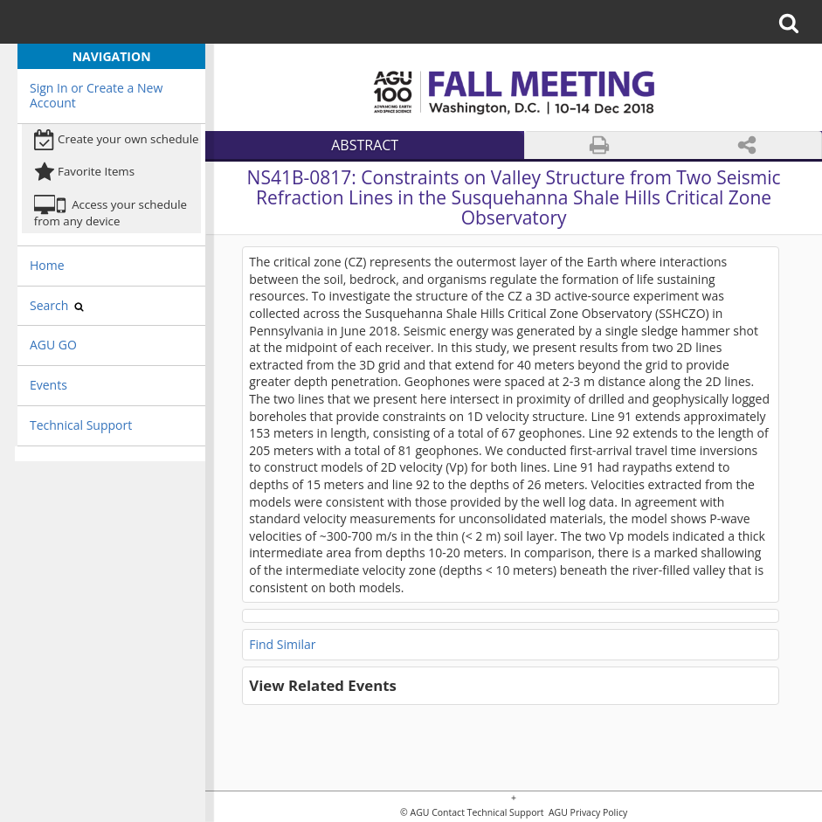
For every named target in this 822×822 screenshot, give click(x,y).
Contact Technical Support (487, 813)
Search (57, 305)
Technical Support (81, 425)
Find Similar (282, 644)
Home (47, 265)
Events (48, 384)
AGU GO (53, 344)
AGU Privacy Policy (586, 813)
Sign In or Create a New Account (96, 95)
